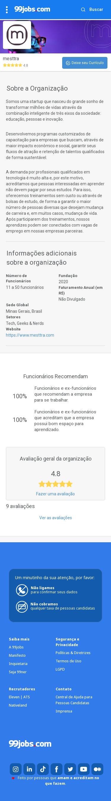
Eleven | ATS (19, 697)
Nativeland (18, 705)
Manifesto (17, 655)
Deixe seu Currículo (85, 63)
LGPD (60, 669)
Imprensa (64, 711)
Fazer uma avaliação (55, 494)
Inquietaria (18, 663)
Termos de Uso (68, 661)
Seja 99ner (18, 671)
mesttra (11, 58)
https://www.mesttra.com (30, 335)
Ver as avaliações (55, 517)
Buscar (96, 9)
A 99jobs (16, 647)
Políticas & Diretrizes (73, 652)
